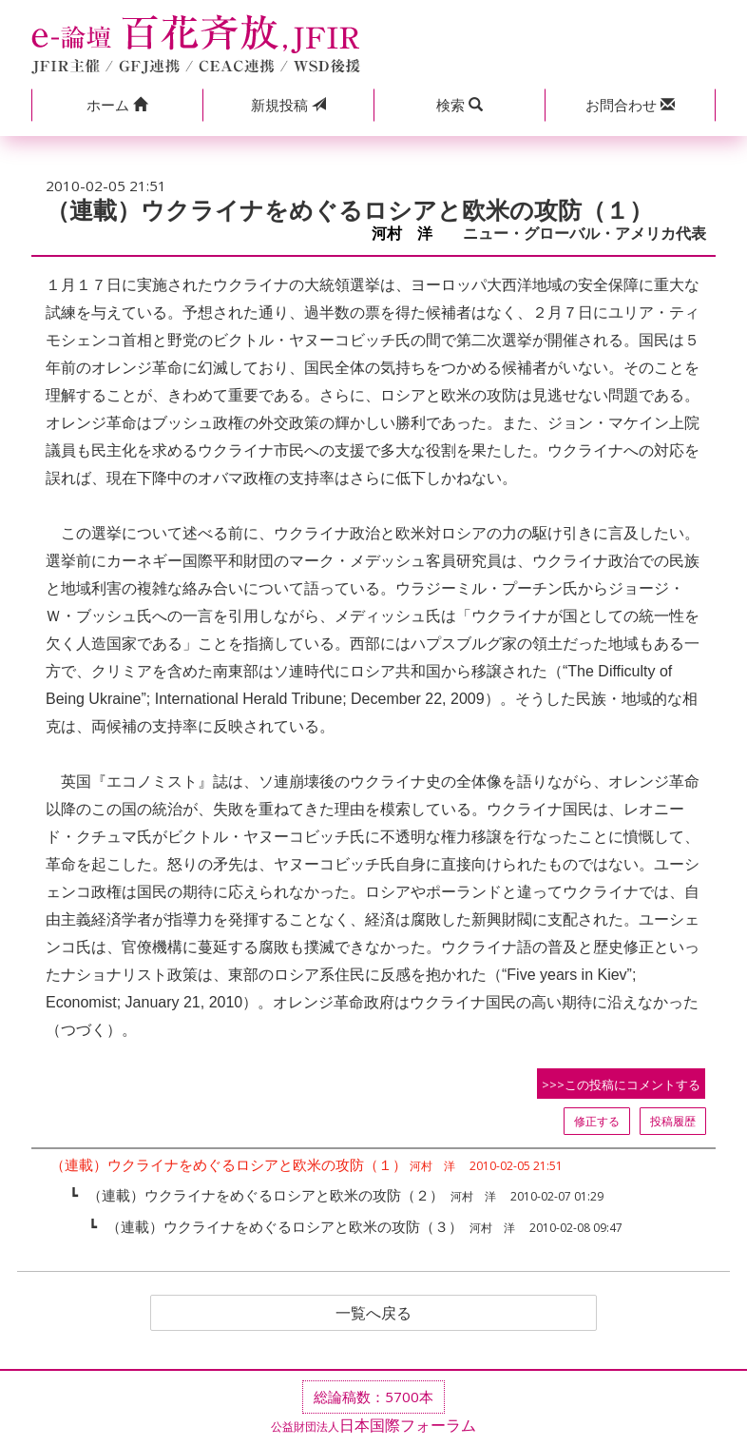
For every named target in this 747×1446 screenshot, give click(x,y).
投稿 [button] (288, 104)
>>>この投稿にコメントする (621, 1084)
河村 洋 (410, 233)
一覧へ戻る (373, 1312)
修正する (597, 1121)
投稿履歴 (673, 1121)
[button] (116, 105)
